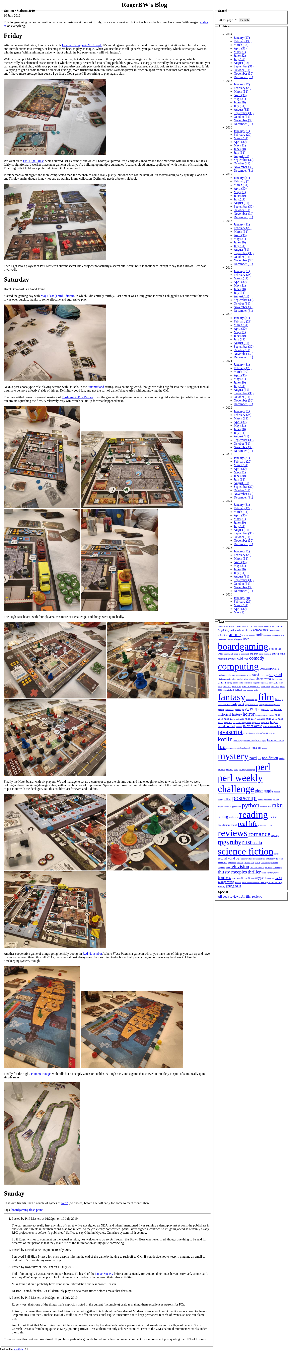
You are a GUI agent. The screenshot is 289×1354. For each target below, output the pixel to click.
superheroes (273, 862)
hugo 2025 (265, 722)
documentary (277, 679)
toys (276, 872)
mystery (233, 756)
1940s (231, 627)
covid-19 (257, 675)
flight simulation (251, 704)
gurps (255, 708)
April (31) (240, 48)
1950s (238, 626)
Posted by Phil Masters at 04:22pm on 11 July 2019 (45, 1297)
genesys (221, 709)
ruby (235, 842)
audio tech (268, 635)
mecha (229, 748)
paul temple (250, 769)
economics (248, 683)
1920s (220, 627)
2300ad (278, 626)
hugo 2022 (237, 722)
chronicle (267, 654)
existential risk (228, 690)
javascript (230, 731)
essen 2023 (265, 686)
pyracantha (236, 807)
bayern (239, 639)
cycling (233, 679)
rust (247, 842)
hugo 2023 (246, 722)
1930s (225, 627)
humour (239, 726)
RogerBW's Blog (144, 4)
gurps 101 (265, 709)
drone (235, 683)
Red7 (64, 1203)
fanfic (255, 690)
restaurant (262, 825)
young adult (233, 886)
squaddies (232, 862)
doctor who (263, 678)
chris (261, 654)
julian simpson (249, 733)
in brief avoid (252, 726)
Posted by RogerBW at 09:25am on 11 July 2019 (43, 1267)
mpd (248, 748)
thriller (254, 871)
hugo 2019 (271, 718)
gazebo (277, 704)
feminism (250, 699)
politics (227, 799)
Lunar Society (104, 1273)
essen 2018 (236, 686)
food (260, 704)
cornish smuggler (225, 675)
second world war (229, 858)
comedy (256, 658)
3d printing (223, 630)
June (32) (240, 55)
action (233, 630)
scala (257, 842)
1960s (244, 627)
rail (269, 807)
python (250, 805)
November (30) (243, 73)
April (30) (240, 95)
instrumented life (272, 726)
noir (259, 758)
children (254, 653)
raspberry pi (233, 817)
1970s (249, 627)
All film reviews (251, 896)
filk (255, 699)
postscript (244, 797)
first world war (224, 704)
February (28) (242, 88)
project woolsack (224, 807)
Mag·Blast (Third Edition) (57, 296)
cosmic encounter (239, 675)
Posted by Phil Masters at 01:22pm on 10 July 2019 (45, 1218)
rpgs (223, 842)
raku (277, 805)
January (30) (242, 598)
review (269, 825)
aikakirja (272, 630)
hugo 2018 (261, 719)
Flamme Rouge (40, 1073)
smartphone (272, 858)
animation (223, 635)
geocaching (229, 709)
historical (224, 714)
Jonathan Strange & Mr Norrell (82, 45)
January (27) (242, 37)
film (266, 697)
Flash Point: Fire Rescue (77, 397)
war (278, 877)
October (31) (242, 70)
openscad (229, 769)
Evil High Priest (33, 161)
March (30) (241, 371)
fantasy (232, 697)
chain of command (241, 654)
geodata (238, 709)
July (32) (239, 59)
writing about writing (271, 882)
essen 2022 (256, 686)
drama (222, 682)
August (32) (241, 62)
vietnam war (269, 878)
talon (228, 867)
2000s (266, 627)
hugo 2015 (229, 718)
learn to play (239, 741)
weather (238, 882)
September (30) (243, 113)
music (264, 748)
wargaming (226, 882)
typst (260, 877)
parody (242, 769)
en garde (256, 683)
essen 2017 (227, 686)
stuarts (257, 862)
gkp (247, 709)
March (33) (241, 44)
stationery (240, 862)
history (237, 714)
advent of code (245, 630)
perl (262, 767)
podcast (277, 791)
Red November (92, 953)
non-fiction (270, 758)
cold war (243, 658)
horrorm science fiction (264, 715)
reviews (233, 833)
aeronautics (260, 630)
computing (238, 666)
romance (259, 834)
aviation (276, 635)
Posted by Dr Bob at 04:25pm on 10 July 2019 (41, 1249)
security (244, 859)
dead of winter (243, 679)
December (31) (243, 77)
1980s (255, 627)
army (244, 635)
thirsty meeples (232, 871)
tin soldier (265, 873)
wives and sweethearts (250, 882)
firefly (279, 699)
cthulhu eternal (224, 679)
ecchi (241, 683)
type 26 (240, 878)
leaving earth (249, 741)
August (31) (241, 156)
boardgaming (19, 1210)
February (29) (242, 134)
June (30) (240, 102)
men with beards (239, 748)
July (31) (239, 106)
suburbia (264, 862)
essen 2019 (246, 686)
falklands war (240, 690)
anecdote (280, 630)
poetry (220, 799)
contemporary (269, 668)
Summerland (96, 387)
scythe (276, 854)
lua (222, 746)
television (240, 866)
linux (258, 740)
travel (234, 878)
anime (235, 634)
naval (253, 758)
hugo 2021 (228, 722)
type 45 (254, 878)
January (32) (242, 84)
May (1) (239, 612)
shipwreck (252, 859)
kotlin (225, 739)
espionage (264, 683)
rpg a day (274, 835)
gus (271, 709)
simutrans (261, 859)
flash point (36, 1210)
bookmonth (228, 654)
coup (249, 675)
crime (266, 675)
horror (249, 714)
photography (264, 791)
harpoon (278, 709)
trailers (224, 877)
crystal (275, 674)
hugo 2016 (240, 719)
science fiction (245, 851)
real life (247, 823)
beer (246, 639)
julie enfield (260, 733)
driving (229, 683)
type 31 (247, 878)
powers (260, 799)
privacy (276, 799)
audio (259, 635)
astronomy (250, 635)
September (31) (243, 66)
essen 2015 (273, 683)
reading (253, 814)
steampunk (249, 862)
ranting (223, 817)
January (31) (242, 131)
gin (243, 709)
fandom (250, 690)
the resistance (257, 867)
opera (236, 769)
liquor (263, 741)
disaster (253, 679)
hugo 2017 (250, 718)
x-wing (221, 886)
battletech (231, 639)
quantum (263, 807)
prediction (268, 799)
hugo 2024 (256, 722)
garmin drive (268, 704)
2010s (271, 627)
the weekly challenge (273, 867)
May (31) (240, 52)
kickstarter (270, 733)
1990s (260, 627)
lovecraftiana (275, 740)
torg (272, 873)
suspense (221, 867)
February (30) (242, 41)
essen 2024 (275, 686)
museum (256, 747)
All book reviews (229, 896)
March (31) (241, 91)
